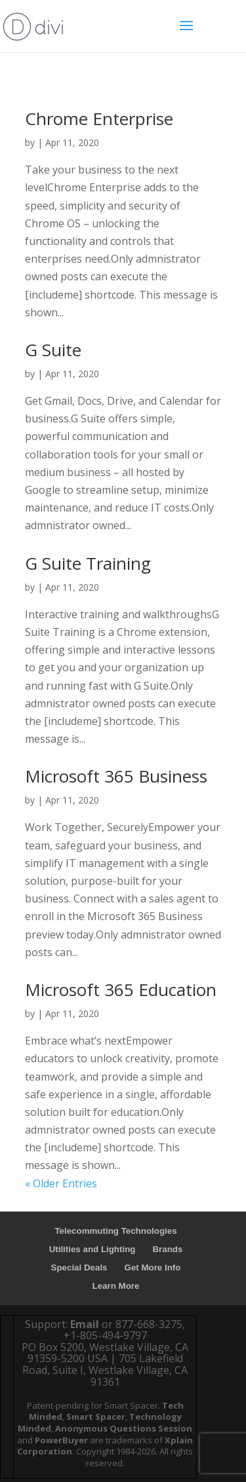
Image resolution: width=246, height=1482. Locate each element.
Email (84, 1324)
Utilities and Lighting (92, 1249)
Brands (167, 1249)
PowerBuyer (61, 1440)
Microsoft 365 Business (116, 776)
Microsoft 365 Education (120, 989)
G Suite (53, 349)
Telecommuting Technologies (115, 1231)
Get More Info (153, 1267)
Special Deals (79, 1267)
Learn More (116, 1286)
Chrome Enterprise (99, 118)
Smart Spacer (95, 1416)
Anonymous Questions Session (123, 1428)
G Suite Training (88, 563)
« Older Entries (61, 1183)
